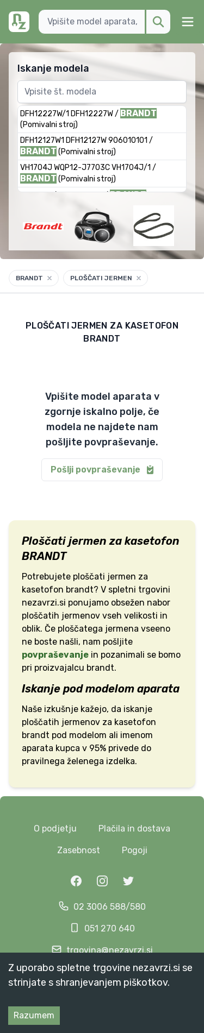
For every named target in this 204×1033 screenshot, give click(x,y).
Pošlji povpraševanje (103, 469)
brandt (36, 735)
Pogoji (134, 850)
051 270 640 (109, 928)
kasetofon (135, 722)
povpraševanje (55, 655)
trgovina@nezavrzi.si (109, 950)
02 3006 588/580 (109, 907)
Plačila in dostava (134, 828)
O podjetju (55, 828)
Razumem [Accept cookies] (34, 1015)
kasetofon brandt (58, 589)
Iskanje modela (53, 68)
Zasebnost (78, 850)
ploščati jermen (104, 576)
